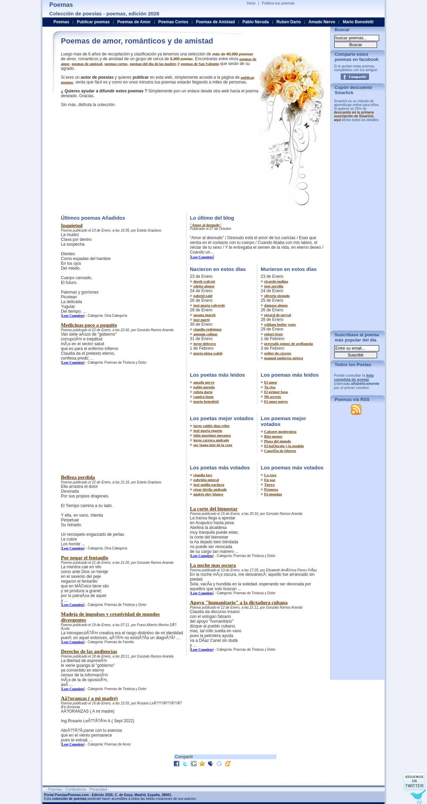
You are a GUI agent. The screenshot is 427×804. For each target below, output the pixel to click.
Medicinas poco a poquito (89, 325)
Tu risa (269, 387)
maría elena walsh (207, 353)
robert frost (273, 334)
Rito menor (273, 436)
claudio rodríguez (207, 329)
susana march (204, 315)
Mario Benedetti (358, 22)
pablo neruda (204, 387)
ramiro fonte (203, 396)
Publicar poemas (93, 22)
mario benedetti (206, 401)
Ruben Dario (288, 22)
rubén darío (202, 392)
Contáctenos (75, 789)
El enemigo (273, 494)
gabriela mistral (206, 480)
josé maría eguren (207, 430)
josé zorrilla (273, 286)
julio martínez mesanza (212, 435)
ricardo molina (276, 281)
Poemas (61, 22)
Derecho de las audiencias (89, 651)
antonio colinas (205, 334)
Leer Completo (73, 315)
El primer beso (276, 392)
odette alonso (203, 286)
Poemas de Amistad (215, 22)
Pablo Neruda (255, 22)
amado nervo (203, 382)
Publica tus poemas (278, 3)
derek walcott (204, 281)
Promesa (271, 489)
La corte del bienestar (214, 508)
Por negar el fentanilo (84, 557)
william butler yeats (280, 324)
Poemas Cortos (173, 22)
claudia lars (202, 475)
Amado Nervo (321, 22)
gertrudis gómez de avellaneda (288, 343)
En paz (269, 480)
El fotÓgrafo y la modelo (284, 446)
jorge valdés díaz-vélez (211, 426)
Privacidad (98, 789)
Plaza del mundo (277, 441)
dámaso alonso (276, 305)
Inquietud (71, 225)
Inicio (251, 3)
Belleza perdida (78, 477)
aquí (337, 120)
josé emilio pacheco (208, 484)
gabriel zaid (202, 296)
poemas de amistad (87, 64)
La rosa (270, 475)
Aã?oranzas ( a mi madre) (89, 698)
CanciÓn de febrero (280, 451)
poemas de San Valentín (200, 64)
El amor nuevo (276, 401)
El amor (270, 382)
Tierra (269, 484)
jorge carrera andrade (211, 440)
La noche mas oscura (213, 565)
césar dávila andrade (210, 489)
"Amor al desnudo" (206, 225)
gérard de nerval (277, 315)
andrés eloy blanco (208, 494)
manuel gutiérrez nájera (283, 358)
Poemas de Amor (134, 22)
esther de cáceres (277, 353)
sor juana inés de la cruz (212, 445)
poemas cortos (116, 64)
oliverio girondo (277, 296)
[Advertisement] (118, 159)
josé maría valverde (209, 305)
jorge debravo (204, 343)
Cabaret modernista (280, 431)
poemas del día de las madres (153, 64)
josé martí (201, 319)
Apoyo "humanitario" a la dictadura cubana (238, 602)
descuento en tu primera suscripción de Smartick (354, 114)
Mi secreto (272, 396)
